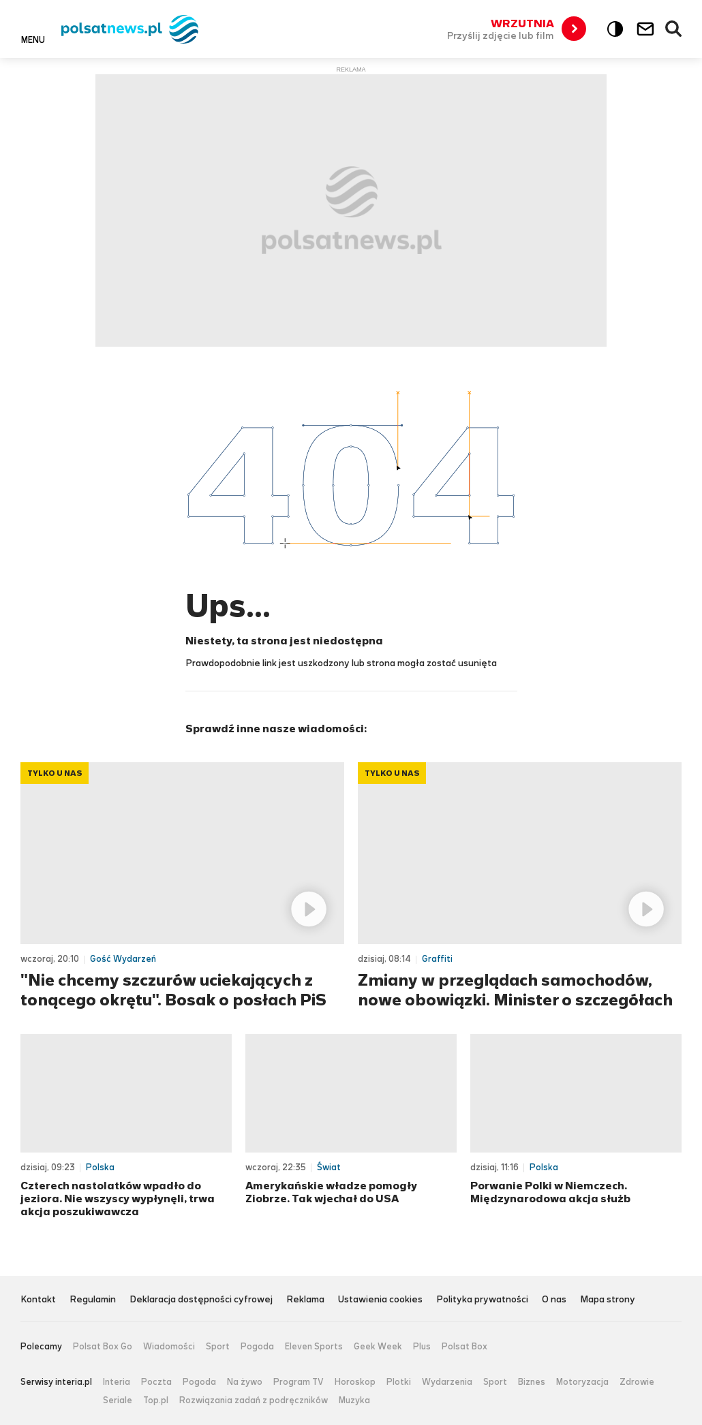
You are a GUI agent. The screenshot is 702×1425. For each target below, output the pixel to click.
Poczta (156, 1382)
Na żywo (244, 1382)
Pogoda (257, 1346)
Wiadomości (169, 1346)
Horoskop (355, 1382)
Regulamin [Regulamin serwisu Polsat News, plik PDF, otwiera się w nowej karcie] (93, 1300)
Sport (218, 1346)
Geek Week (378, 1346)
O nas (554, 1300)
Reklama (305, 1300)
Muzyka (354, 1400)
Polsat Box (464, 1346)
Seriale (117, 1400)
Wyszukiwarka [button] (674, 29)
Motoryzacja (582, 1382)
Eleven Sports (314, 1346)
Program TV (298, 1382)
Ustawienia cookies (380, 1300)
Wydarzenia (447, 1382)
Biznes (531, 1382)
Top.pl (155, 1400)
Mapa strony (607, 1300)
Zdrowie (637, 1382)
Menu (33, 39)
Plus (422, 1346)
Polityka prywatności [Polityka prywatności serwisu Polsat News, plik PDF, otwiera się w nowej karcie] (482, 1300)
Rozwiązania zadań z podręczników (253, 1400)
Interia (116, 1382)
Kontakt (38, 1300)
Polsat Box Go (102, 1346)
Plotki (398, 1382)
